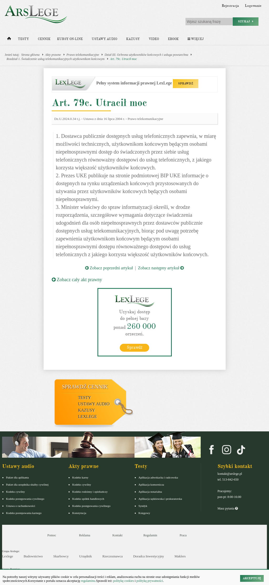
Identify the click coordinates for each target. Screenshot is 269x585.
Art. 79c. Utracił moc (123, 59)
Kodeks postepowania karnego (24, 513)
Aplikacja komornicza (151, 484)
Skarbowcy (61, 556)
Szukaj (245, 21)
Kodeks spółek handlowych (88, 498)
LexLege (87, 416)
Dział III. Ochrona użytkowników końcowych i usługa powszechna (146, 55)
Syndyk (142, 505)
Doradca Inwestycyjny (148, 556)
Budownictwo (33, 556)
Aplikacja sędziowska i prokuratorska (160, 498)
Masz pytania (228, 508)
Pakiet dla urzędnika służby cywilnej (27, 484)
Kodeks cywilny (15, 491)
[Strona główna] (9, 40)
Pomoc (51, 535)
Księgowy (144, 513)
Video (154, 39)
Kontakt (117, 535)
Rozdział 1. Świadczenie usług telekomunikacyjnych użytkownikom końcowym (56, 59)
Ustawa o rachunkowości (20, 505)
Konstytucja (79, 513)
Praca (183, 535)
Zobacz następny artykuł (161, 268)
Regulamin (150, 535)
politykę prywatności (149, 581)
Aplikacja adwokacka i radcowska (158, 477)
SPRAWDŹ (185, 83)
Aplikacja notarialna (150, 491)
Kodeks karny (80, 477)
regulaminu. (88, 581)
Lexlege (7, 556)
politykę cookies (123, 581)
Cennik (44, 39)
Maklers (180, 556)
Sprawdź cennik (85, 387)
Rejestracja (230, 6)
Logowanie (253, 6)
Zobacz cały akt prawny (77, 279)
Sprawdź (134, 347)
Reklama (84, 535)
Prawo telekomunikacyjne (82, 55)
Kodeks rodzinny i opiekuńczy (90, 491)
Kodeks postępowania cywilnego (25, 498)
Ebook (173, 39)
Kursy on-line (70, 39)
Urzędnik (85, 556)
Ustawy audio (104, 39)
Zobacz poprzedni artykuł (109, 268)
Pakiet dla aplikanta (17, 477)
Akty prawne (53, 55)
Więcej (196, 39)
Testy (23, 39)
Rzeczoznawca (112, 556)
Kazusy (133, 39)
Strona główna (30, 55)
